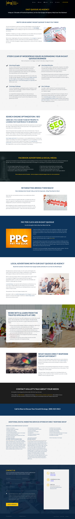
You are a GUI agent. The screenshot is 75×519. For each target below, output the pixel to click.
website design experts (30, 295)
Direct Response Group (15, 516)
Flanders (7, 442)
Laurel (14, 445)
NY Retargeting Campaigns (35, 452)
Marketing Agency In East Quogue (33, 431)
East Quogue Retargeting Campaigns (34, 434)
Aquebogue (20, 444)
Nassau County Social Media (36, 456)
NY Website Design (35, 457)
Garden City (23, 447)
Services (39, 2)
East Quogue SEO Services (32, 435)
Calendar (52, 480)
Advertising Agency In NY (42, 441)
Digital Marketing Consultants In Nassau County (39, 444)
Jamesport (16, 444)
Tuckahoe (23, 445)
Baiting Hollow (20, 446)
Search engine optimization (11, 138)
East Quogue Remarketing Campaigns (12, 434)
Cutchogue (10, 447)
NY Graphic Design (40, 445)
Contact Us (57, 2)
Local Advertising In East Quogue (11, 431)
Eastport (24, 444)
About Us (46, 2)
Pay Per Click (52, 238)
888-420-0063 (65, 2)
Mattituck (7, 446)
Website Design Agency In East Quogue (55, 437)
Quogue (23, 440)
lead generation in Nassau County (51, 98)
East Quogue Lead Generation (54, 430)
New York (15, 440)
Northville (17, 445)
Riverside (10, 442)
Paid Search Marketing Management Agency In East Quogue (15, 432)
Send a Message (12, 504)
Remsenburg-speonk (20, 442)
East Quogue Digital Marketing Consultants (34, 429)
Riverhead (7, 444)
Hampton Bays (18, 441)
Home (34, 2)
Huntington (16, 447)
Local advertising (9, 284)
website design (63, 360)
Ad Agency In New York (34, 441)
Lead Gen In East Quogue (32, 430)
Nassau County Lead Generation (36, 446)
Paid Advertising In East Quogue (54, 431)
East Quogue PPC (30, 432)
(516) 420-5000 (52, 475)
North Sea (10, 446)
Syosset (20, 447)
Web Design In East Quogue (32, 437)
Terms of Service (56, 516)
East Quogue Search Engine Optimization (55, 434)
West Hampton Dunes (9, 445)
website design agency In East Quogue (23, 294)
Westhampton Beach (12, 441)
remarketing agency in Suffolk (49, 96)
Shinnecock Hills (12, 444)
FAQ (51, 2)
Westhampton (23, 441)
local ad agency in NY (22, 78)
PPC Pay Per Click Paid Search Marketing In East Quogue (58, 432)
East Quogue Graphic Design (10, 430)
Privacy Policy (16, 499)
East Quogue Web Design (10, 437)
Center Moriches (15, 446)
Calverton (20, 445)
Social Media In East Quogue (53, 435)
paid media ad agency (45, 99)
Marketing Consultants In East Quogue (12, 429)
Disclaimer (67, 516)
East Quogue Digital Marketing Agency (55, 429)
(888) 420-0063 (21, 394)
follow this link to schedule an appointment (44, 394)
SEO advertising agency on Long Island (27, 80)
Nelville (13, 447)
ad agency (34, 38)
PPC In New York (37, 450)
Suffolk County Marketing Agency (38, 447)
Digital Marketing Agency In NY (32, 445)
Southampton (14, 442)
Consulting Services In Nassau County (33, 442)
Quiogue (7, 441)
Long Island (19, 440)
